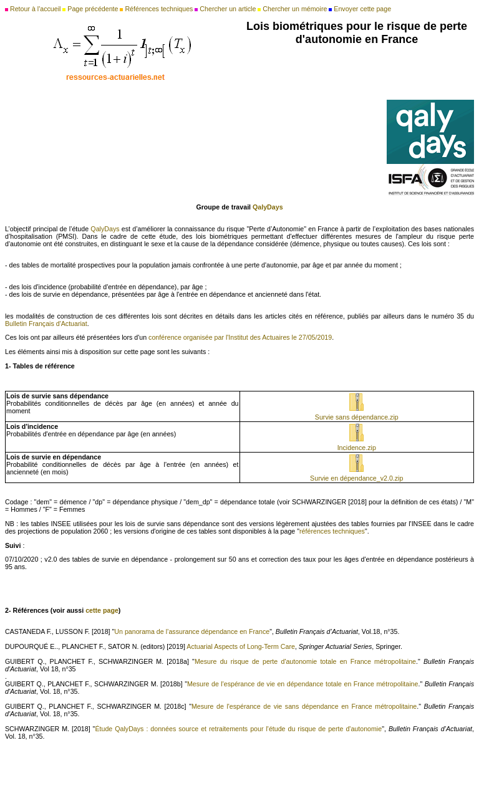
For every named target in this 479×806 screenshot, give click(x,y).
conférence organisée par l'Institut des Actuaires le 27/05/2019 (240, 337)
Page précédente (92, 8)
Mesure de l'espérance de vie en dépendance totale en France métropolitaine (303, 684)
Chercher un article (228, 8)
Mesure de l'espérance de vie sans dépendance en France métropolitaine (304, 706)
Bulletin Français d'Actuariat (46, 323)
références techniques (332, 531)
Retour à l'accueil (35, 8)
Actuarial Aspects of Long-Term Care (240, 646)
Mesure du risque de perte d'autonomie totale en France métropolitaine (305, 661)
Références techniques (159, 8)
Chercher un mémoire (295, 8)
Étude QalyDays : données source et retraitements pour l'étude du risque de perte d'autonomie (238, 728)
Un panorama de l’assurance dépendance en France (191, 631)
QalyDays (105, 229)
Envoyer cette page (362, 8)
